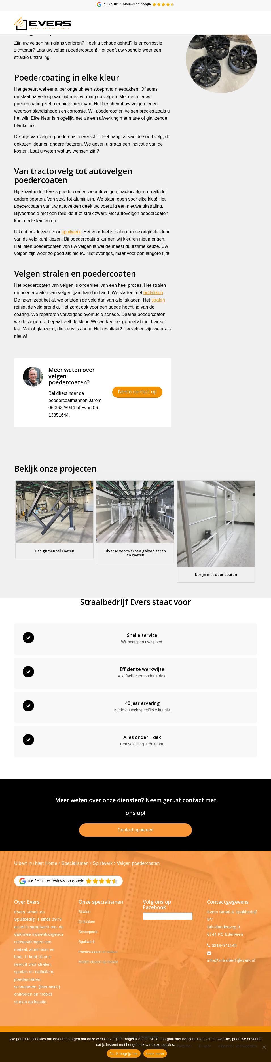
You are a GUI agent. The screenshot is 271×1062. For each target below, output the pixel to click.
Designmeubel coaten (54, 550)
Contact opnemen (135, 829)
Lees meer (155, 1054)
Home (51, 863)
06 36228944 (61, 407)
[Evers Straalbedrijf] (42, 24)
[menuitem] (235, 22)
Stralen (84, 911)
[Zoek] (235, 22)
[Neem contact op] (137, 392)
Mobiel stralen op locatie (98, 962)
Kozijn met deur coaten (216, 574)
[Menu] (249, 22)
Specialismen (75, 863)
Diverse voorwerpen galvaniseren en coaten (135, 552)
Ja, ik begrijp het (124, 1054)
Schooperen (88, 932)
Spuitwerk (103, 863)
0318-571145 (224, 945)
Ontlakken (87, 922)
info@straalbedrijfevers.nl (231, 960)
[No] (264, 1047)
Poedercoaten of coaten (98, 952)
